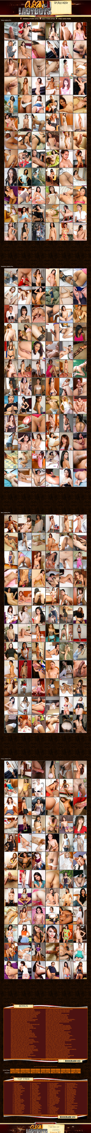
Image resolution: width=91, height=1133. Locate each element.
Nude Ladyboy (17, 1089)
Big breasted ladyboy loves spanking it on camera (22, 1045)
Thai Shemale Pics (71, 1113)
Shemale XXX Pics (36, 1083)
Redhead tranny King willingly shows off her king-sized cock (60, 1055)
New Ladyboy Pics (18, 1087)
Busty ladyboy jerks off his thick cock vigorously (57, 1016)
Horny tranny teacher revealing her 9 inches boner (57, 1051)
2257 (58, 1127)
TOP (15, 1069)
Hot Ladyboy (17, 1098)
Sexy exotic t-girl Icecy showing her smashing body (58, 1029)
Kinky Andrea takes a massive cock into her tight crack (58, 1044)
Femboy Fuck (35, 1109)
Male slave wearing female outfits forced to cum (57, 1033)
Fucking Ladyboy (71, 1106)
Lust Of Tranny (70, 1102)
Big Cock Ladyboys (53, 1083)
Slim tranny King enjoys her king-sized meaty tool (57, 1014)
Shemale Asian (52, 1095)
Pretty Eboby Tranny (37, 1108)
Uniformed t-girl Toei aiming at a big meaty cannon (23, 1040)
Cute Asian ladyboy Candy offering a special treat (57, 1021)
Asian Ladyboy (35, 1102)
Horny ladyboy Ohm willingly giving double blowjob (58, 1010)
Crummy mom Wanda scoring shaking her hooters (57, 1034)
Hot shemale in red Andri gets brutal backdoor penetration (24, 1050)
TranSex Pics (52, 1111)
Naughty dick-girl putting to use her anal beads (22, 1043)
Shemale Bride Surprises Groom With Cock (21, 1058)
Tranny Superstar (53, 1110)
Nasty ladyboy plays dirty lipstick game (20, 1044)
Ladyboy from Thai (18, 1099)
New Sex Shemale (53, 1087)
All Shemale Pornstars (72, 1087)
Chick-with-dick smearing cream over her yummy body (58, 1040)
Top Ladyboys (52, 1106)
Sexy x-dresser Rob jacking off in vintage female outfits (24, 1036)
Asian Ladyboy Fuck (36, 1113)
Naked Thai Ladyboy (19, 1106)
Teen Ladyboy (35, 1088)
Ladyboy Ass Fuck (36, 1104)
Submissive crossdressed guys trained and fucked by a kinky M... (61, 1049)
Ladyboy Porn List (18, 1102)
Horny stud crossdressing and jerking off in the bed (23, 1034)
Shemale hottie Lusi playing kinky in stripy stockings (58, 1025)
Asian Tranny (52, 1089)
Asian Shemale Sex (53, 1093)
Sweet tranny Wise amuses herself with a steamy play (23, 1015)
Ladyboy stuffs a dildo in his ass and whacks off (22, 1053)
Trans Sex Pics (70, 1100)
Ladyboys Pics (52, 1094)
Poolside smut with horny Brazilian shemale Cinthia (58, 1036)
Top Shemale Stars (71, 1089)
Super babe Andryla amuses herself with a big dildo (58, 1056)
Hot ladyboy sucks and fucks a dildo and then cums (23, 1035)
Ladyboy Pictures (36, 1106)
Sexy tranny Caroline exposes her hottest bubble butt (58, 1026)
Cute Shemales (35, 1090)
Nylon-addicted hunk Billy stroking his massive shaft (23, 1020)
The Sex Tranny (35, 1087)
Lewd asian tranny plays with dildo (19, 1021)
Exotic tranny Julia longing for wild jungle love (21, 1025)
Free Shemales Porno (72, 1108)
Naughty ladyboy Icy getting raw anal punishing (57, 1054)
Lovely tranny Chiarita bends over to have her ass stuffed (59, 1009)
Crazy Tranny (17, 1083)
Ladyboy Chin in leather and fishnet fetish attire (57, 1058)
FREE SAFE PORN (63, 19)
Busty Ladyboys (70, 1111)
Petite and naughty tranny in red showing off (21, 1031)
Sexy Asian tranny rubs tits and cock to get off (21, 1018)
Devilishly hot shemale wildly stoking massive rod (22, 1033)
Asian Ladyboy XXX (19, 1111)
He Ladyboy (52, 1104)
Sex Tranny (34, 1084)
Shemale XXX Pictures (72, 1103)
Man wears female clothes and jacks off (20, 1023)
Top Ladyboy (35, 1095)
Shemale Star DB (53, 1113)
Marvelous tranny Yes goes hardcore (54, 1024)
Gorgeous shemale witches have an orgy (55, 1043)
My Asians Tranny (18, 1092)
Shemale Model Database (55, 1085)
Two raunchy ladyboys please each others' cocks (22, 1048)
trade (51, 1127)
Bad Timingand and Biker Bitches (53, 1013)
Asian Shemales (53, 1084)
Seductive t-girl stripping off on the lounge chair (57, 1018)
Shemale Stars (70, 1098)
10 (45, 1071)
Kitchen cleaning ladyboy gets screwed (55, 1030)
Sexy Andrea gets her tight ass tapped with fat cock (58, 1053)
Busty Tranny (65, 1072)
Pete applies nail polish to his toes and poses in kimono (59, 1020)
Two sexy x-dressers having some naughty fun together (59, 1046)
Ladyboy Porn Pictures (54, 1098)
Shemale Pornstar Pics (72, 1084)
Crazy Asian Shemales (19, 1088)
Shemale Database (71, 1093)
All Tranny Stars (70, 1095)
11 (55, 1071)
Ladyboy (51, 1105)
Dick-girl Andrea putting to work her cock (55, 1041)
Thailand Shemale (36, 1093)
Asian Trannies (35, 1085)
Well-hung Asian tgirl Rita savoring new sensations (23, 1010)
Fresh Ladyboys (70, 1110)
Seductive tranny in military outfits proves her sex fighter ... (59, 1035)
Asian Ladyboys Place (19, 1090)
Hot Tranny (16, 1084)
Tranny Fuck (17, 1095)
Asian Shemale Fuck (37, 1105)
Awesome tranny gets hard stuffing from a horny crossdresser (25, 1013)
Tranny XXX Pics (71, 1085)
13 (75, 1071)
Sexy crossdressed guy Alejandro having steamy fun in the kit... (26, 1011)
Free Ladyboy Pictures (19, 1105)
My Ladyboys (17, 1103)
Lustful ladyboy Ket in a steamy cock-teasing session (58, 1031)
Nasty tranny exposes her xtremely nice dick (21, 1030)
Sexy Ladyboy (15, 1072)
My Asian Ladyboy (36, 1098)
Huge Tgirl (76, 1072)
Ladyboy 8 (69, 1104)
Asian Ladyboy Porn (19, 1104)
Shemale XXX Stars (71, 1094)
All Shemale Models (71, 1092)
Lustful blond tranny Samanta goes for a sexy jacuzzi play (24, 1014)
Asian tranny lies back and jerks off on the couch (22, 1039)
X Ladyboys (52, 1088)
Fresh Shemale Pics (71, 1090)
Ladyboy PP (69, 1109)
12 (65, 1071)
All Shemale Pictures (54, 1108)
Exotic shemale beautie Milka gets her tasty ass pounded (24, 1049)
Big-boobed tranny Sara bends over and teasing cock (23, 1046)
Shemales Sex (35, 1072)
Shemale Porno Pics (19, 1109)
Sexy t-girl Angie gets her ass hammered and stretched (59, 1028)
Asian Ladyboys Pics (19, 1100)
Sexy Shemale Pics (36, 1097)
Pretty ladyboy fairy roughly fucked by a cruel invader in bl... (25, 1041)
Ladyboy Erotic (35, 1103)
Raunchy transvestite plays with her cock (20, 1054)
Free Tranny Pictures (54, 1099)
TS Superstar (35, 1111)
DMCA (54, 1127)
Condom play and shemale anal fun (19, 1056)
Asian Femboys (18, 1110)
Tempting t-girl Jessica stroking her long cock (56, 1015)
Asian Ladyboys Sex (54, 1102)
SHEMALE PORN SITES (29, 19)
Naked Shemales (45, 1072)
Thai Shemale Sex (53, 1092)
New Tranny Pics (18, 1094)
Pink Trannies (55, 1072)
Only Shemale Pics (53, 1109)
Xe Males (34, 1100)
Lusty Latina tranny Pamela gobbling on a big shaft (58, 1050)
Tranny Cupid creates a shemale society (55, 1045)
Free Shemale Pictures (72, 1105)
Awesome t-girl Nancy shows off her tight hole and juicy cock (25, 1024)
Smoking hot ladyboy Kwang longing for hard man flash (24, 1016)
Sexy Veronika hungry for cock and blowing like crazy (23, 1028)
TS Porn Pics (35, 1089)
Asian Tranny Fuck (36, 1110)
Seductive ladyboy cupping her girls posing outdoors (23, 1055)
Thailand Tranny (35, 1094)
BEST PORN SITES (47, 19)
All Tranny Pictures (53, 1097)
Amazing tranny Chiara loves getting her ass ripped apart (24, 1019)
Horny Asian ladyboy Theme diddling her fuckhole (22, 1009)
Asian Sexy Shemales (54, 1100)
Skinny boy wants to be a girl (52, 1023)
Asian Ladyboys (25, 1072)
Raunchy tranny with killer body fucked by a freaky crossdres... (60, 1019)
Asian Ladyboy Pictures (54, 1090)
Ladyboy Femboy (18, 1113)
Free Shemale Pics (71, 1083)
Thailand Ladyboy (36, 1099)
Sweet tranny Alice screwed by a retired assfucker (57, 1038)
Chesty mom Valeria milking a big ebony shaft (21, 1051)
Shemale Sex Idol (71, 1097)
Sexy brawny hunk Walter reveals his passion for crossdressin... (61, 1039)
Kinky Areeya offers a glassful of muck (20, 1038)
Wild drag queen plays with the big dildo (20, 1029)
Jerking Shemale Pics (19, 1108)
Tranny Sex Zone (71, 1099)
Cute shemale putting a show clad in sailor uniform (57, 1011)
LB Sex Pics (17, 1097)
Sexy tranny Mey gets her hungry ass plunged (56, 1048)
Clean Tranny (35, 1092)
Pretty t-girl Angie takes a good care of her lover (22, 1026)
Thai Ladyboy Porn (53, 1103)
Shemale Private (18, 1085)
